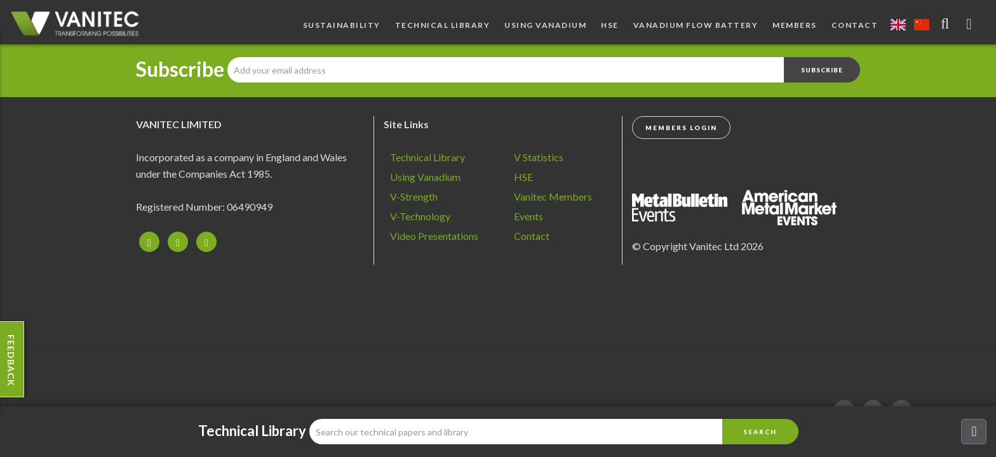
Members (794, 25)
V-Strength (414, 196)
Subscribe (180, 69)
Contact (854, 25)
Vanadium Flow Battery (695, 25)
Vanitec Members (553, 196)
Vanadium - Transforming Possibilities (79, 25)
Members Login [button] (681, 127)
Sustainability (341, 25)
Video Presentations (434, 236)
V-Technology (420, 216)
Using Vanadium (545, 25)
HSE (610, 25)
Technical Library (442, 25)
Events (528, 216)
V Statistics (538, 157)
